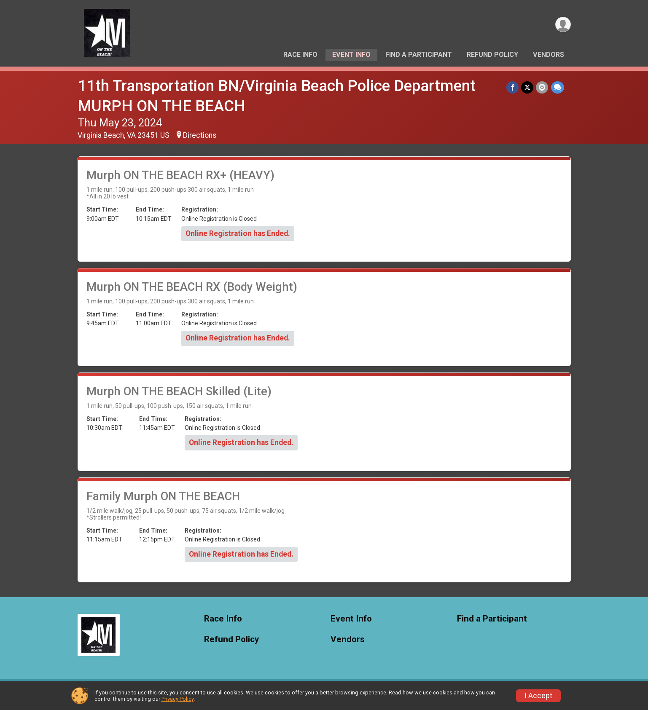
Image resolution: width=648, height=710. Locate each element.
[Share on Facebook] (513, 87)
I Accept (538, 695)
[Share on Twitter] (528, 87)
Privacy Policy (177, 699)
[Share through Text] (557, 87)
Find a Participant (418, 55)
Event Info (351, 55)
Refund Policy (492, 55)
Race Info (300, 55)
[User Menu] (563, 24)
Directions (200, 135)
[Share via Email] (542, 87)
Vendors (548, 55)
